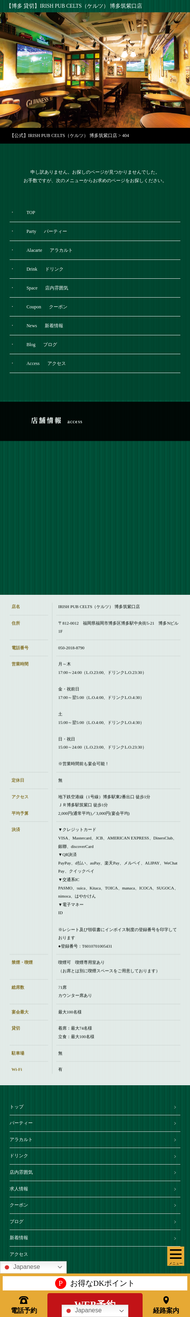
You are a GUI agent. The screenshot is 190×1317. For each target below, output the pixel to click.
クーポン (19, 1205)
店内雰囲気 (21, 1172)
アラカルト (21, 1139)
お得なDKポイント (95, 1283)
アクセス (19, 1254)
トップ (17, 1106)
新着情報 (19, 1237)
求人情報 (19, 1188)
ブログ (17, 1221)
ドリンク (19, 1155)
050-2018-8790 (71, 655)
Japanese (83, 1310)
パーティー (21, 1123)
